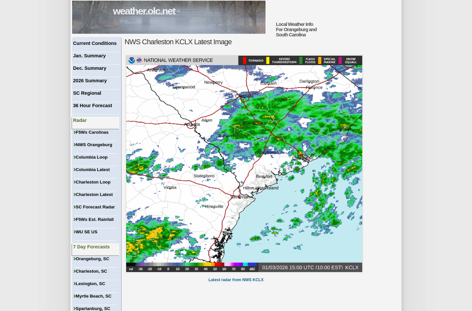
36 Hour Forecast (92, 105)
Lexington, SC (89, 283)
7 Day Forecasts (91, 246)
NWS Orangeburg (93, 144)
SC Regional (87, 93)
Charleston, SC (90, 271)
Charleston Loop (92, 182)
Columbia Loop (91, 157)
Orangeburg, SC (91, 258)
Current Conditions (95, 43)
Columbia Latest (92, 169)
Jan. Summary (89, 55)
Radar (80, 120)
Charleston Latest (93, 194)
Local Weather (290, 24)
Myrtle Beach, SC (92, 296)
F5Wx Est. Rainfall (94, 219)
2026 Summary (90, 80)
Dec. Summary (89, 68)
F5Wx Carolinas (91, 132)
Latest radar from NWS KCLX (236, 280)
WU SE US (85, 231)
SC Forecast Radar (94, 206)
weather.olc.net (144, 10)
